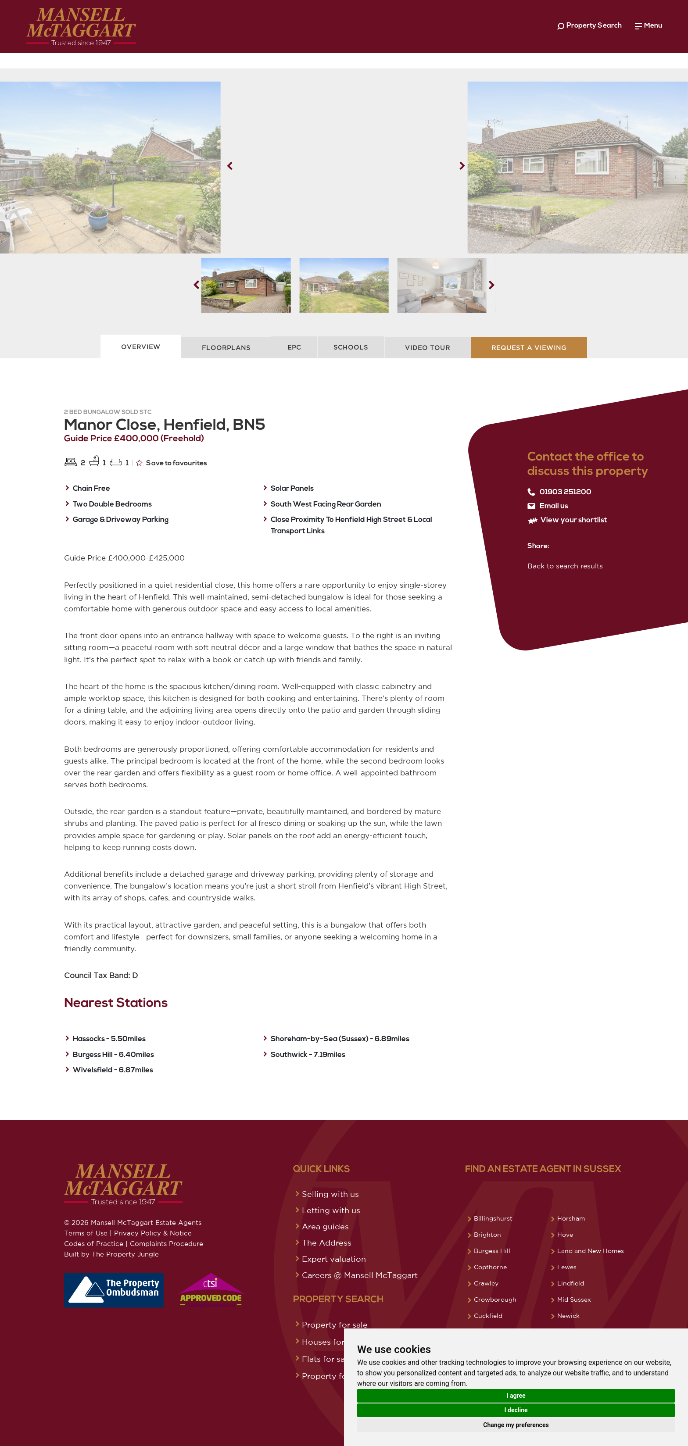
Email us (547, 506)
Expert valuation (334, 1258)
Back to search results (565, 566)
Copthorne (490, 1267)
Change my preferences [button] (515, 1424)
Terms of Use (86, 1233)
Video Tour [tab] (427, 347)
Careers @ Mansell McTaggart (360, 1275)
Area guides (325, 1226)
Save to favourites (171, 463)
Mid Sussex (574, 1299)
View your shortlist (567, 520)
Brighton (487, 1234)
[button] (462, 165)
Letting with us (331, 1210)
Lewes (567, 1267)
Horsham (571, 1218)
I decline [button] (515, 1410)
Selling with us (330, 1193)
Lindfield (570, 1283)
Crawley (486, 1283)
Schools (350, 347)
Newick (568, 1315)
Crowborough (495, 1299)
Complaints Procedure (166, 1243)
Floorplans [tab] (226, 347)
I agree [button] (515, 1395)
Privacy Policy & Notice (153, 1233)
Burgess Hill (492, 1250)
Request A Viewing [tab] (528, 347)
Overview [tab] (141, 346)
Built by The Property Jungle (111, 1254)
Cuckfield (488, 1315)
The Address (326, 1242)
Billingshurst (493, 1218)
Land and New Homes (590, 1250)
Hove (565, 1234)
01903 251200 (559, 492)
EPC (294, 347)
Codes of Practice (93, 1243)
